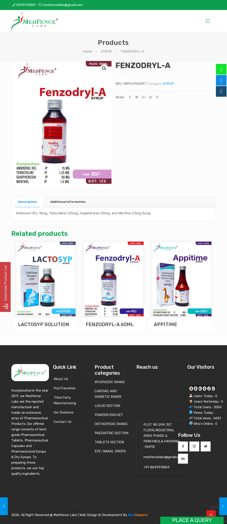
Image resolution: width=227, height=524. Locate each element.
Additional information (68, 201)
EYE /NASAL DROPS (110, 451)
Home (87, 51)
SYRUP (106, 51)
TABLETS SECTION (109, 442)
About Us (61, 379)
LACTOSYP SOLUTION (43, 324)
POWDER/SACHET (109, 415)
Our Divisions (63, 412)
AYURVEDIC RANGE (110, 382)
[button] (104, 68)
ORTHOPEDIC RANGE (111, 424)
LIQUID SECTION (107, 406)
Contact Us (63, 422)
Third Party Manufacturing (65, 400)
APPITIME (165, 324)
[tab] (28, 202)
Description (27, 201)
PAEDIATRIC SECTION (111, 433)
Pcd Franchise (64, 388)
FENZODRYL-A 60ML (110, 324)
